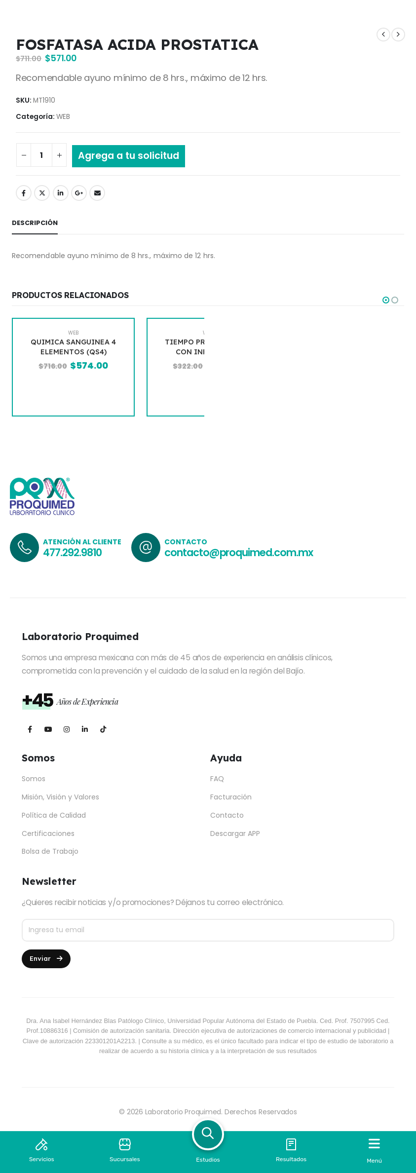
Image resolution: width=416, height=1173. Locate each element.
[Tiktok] (103, 729)
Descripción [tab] (35, 222)
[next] (398, 35)
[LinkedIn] (84, 729)
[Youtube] (48, 729)
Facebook (24, 193)
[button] (385, 300)
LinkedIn (61, 193)
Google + (79, 193)
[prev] (383, 35)
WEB (63, 116)
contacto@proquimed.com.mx (238, 552)
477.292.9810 (72, 552)
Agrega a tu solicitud (128, 155)
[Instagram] (66, 729)
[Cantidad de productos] (41, 155)
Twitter (42, 193)
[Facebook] (30, 729)
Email (97, 193)
